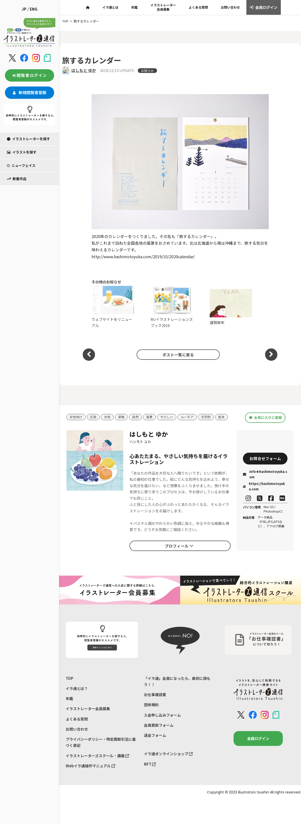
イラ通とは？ (77, 688)
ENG (33, 9)
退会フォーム (155, 735)
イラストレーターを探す (28, 138)
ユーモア (187, 417)
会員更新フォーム (159, 725)
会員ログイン (263, 7)
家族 (121, 417)
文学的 (206, 417)
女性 (107, 417)
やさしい (166, 417)
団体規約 (151, 704)
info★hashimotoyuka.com (265, 474)
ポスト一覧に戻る (177, 354)
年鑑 (134, 7)
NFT (150, 764)
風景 (149, 417)
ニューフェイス (21, 165)
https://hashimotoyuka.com (264, 486)
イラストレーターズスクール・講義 (97, 756)
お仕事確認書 (155, 694)
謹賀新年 (231, 307)
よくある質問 (198, 7)
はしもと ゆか (83, 70)
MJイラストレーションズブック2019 (172, 307)
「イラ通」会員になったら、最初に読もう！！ (177, 681)
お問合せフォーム (265, 459)
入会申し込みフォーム (162, 715)
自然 (135, 417)
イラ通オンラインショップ (168, 754)
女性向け (76, 417)
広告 (93, 417)
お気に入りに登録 (265, 417)
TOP (69, 678)
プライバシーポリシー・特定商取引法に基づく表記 (101, 743)
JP (24, 9)
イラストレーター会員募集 (163, 7)
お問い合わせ (230, 7)
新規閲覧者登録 (29, 92)
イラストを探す (21, 152)
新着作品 (16, 178)
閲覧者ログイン (29, 75)
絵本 (221, 417)
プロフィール (179, 546)
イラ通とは (110, 7)
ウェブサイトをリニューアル (113, 307)
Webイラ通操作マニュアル (90, 766)
